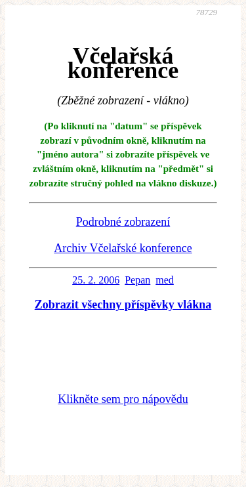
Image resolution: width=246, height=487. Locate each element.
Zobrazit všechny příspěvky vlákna (123, 304)
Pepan (137, 280)
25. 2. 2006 (95, 280)
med (164, 280)
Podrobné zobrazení (123, 221)
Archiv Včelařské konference (123, 248)
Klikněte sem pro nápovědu (123, 399)
